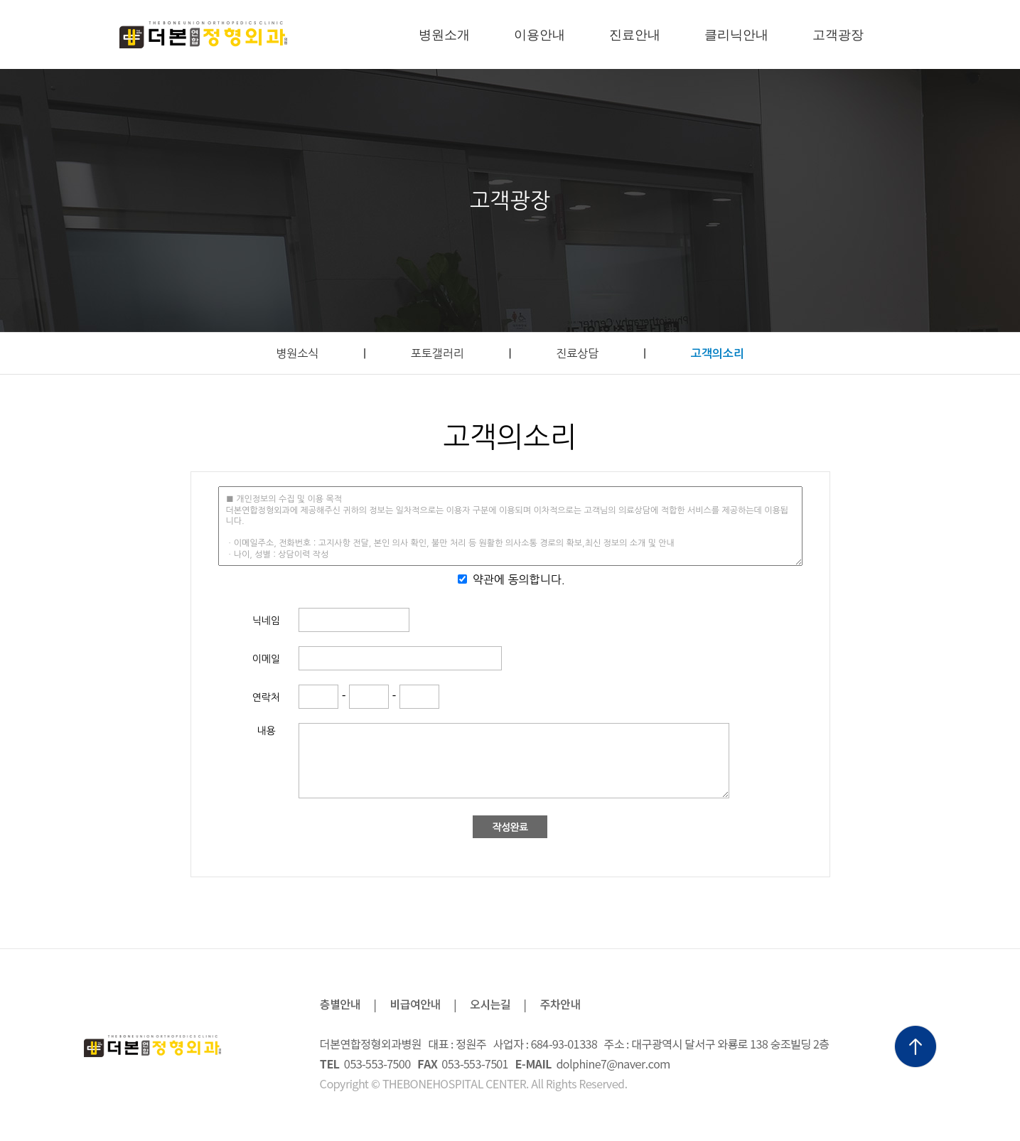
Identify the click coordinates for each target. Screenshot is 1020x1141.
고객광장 (838, 35)
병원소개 (444, 35)
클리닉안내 (736, 35)
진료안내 (634, 35)
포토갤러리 (437, 353)
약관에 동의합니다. (519, 579)
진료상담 (577, 353)
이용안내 (539, 35)
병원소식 (297, 353)
